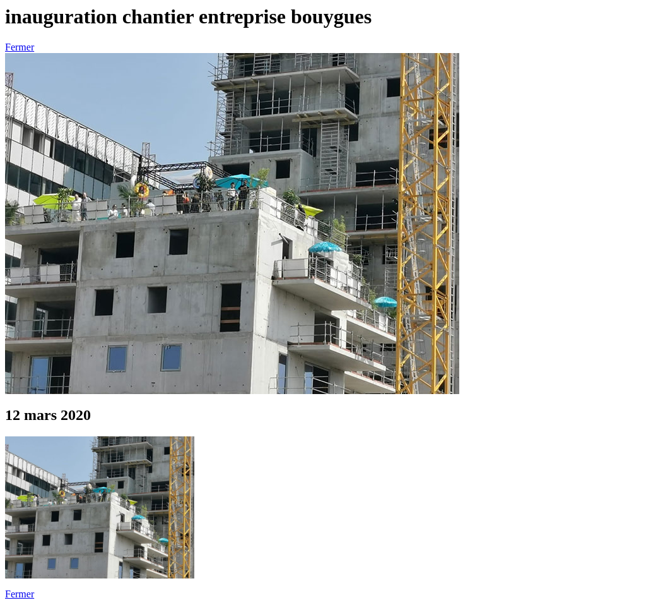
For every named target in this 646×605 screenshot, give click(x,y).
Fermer (19, 47)
